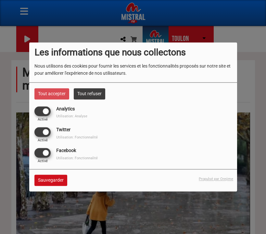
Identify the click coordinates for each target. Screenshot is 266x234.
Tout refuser (89, 93)
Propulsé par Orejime (216, 179)
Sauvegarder (51, 180)
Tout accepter (52, 93)
